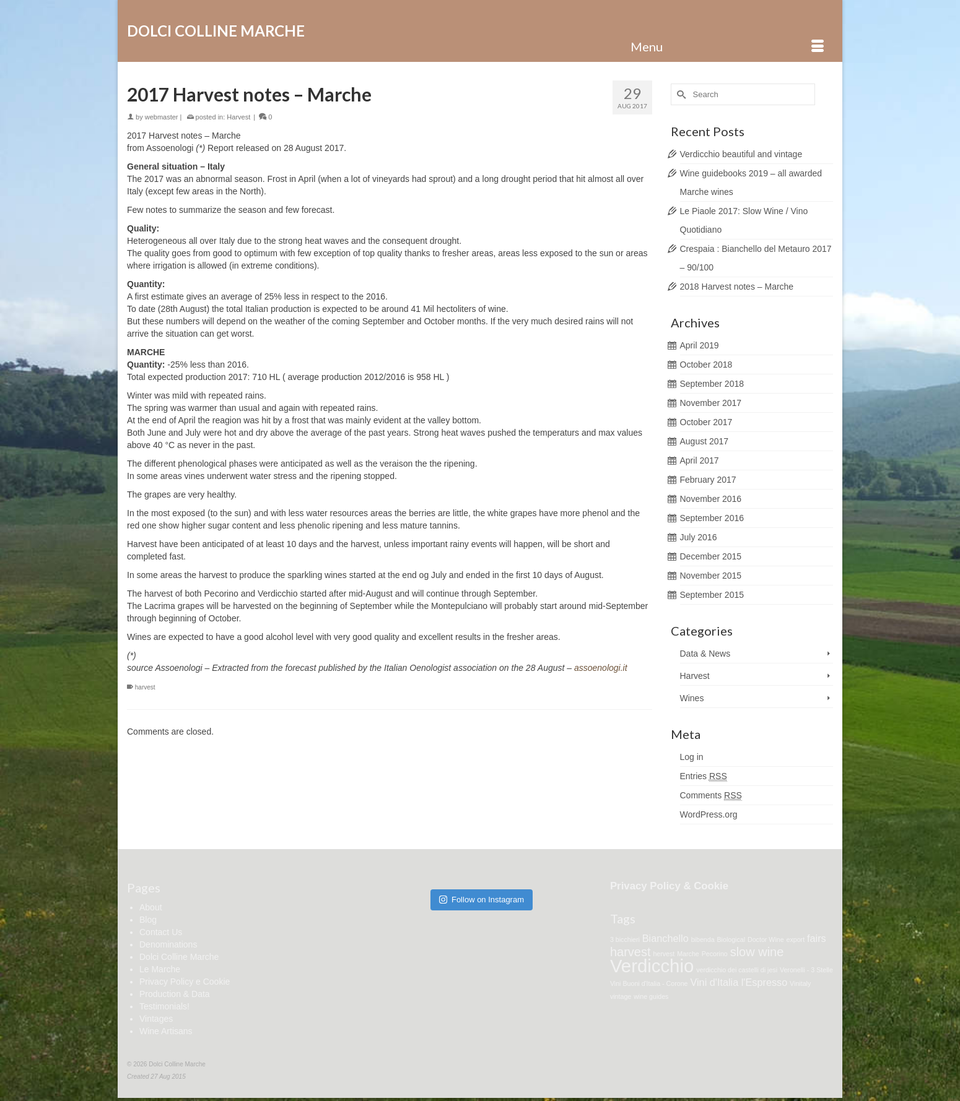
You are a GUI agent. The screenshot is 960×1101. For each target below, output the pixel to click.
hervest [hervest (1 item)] (663, 953)
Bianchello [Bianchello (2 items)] (665, 938)
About (150, 907)
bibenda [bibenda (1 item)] (703, 939)
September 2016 (712, 518)
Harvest (238, 117)
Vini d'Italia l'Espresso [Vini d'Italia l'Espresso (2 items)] (738, 982)
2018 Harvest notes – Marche (737, 286)
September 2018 (712, 384)
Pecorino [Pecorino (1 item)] (715, 953)
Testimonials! (164, 1006)
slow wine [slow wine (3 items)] (757, 952)
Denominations (168, 944)
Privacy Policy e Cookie (184, 982)
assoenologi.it (600, 668)
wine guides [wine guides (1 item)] (651, 996)
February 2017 (708, 480)
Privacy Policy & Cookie (669, 886)
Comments (711, 795)
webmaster (161, 117)
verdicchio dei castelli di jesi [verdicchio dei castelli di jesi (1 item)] (736, 970)
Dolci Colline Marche (216, 31)
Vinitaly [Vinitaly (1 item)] (800, 983)
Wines (692, 698)
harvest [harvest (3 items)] (630, 952)
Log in (692, 757)
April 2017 (699, 460)
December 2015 (711, 556)
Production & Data (174, 994)
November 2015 (711, 576)
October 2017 (706, 422)
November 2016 (711, 499)
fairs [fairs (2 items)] (816, 938)
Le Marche (159, 969)
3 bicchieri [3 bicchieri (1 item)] (625, 939)
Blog (148, 920)
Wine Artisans (166, 1031)
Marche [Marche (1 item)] (688, 953)
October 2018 (706, 364)
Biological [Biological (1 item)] (731, 939)
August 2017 (704, 441)
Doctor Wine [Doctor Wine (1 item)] (766, 939)
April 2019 (699, 345)
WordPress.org (709, 814)
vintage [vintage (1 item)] (620, 996)
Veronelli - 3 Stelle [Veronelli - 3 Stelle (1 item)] (806, 970)
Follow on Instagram (481, 899)
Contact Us (160, 932)
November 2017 (711, 403)
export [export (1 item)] (796, 939)
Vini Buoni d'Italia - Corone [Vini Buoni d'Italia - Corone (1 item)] (649, 983)
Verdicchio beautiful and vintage (741, 154)
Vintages (156, 1019)
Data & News (705, 653)
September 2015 (712, 595)
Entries (703, 776)
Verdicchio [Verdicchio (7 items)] (652, 966)
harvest (145, 687)
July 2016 (698, 537)
